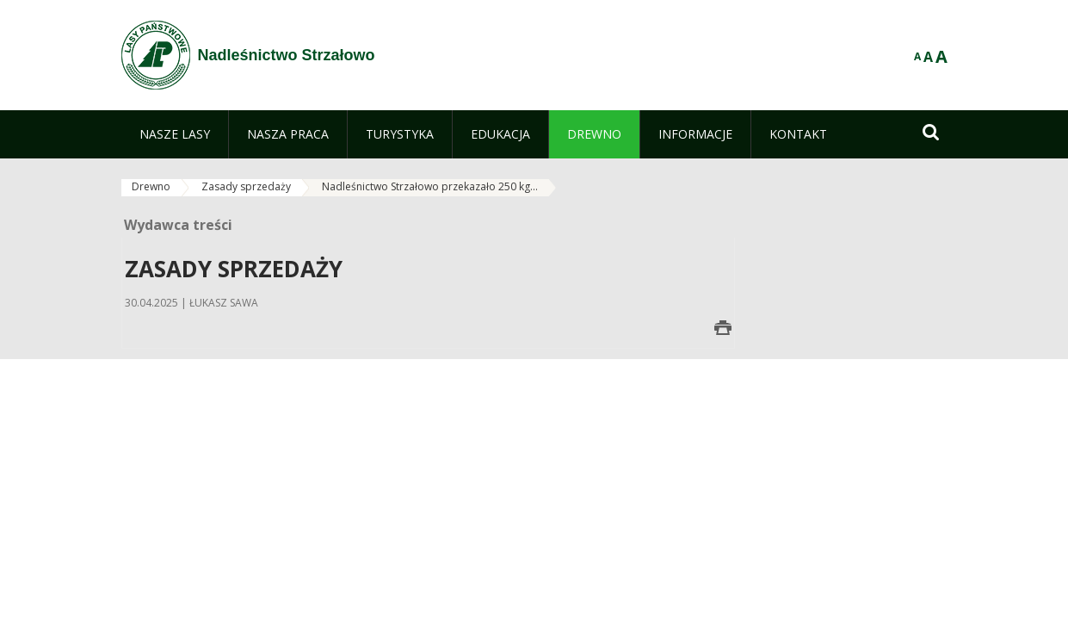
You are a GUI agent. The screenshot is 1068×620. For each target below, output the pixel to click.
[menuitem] (174, 134)
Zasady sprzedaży (246, 186)
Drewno (151, 186)
